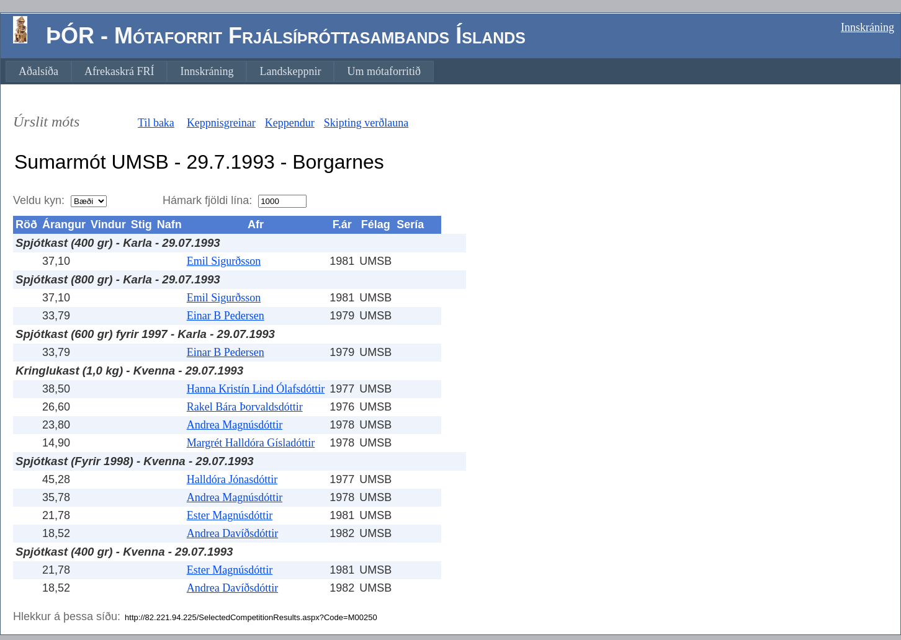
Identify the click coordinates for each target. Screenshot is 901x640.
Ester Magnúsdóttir (229, 515)
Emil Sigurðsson (224, 261)
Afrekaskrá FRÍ (119, 71)
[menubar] (220, 71)
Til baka (156, 123)
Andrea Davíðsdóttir (232, 533)
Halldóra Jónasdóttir (232, 479)
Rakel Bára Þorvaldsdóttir (245, 407)
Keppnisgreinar (221, 123)
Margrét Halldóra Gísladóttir (251, 443)
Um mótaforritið (383, 71)
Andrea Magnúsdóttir (234, 425)
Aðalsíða (38, 71)
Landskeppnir (290, 71)
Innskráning (867, 27)
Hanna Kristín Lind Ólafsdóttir (256, 389)
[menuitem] (38, 71)
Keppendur (290, 123)
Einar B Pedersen (225, 315)
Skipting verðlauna (366, 123)
